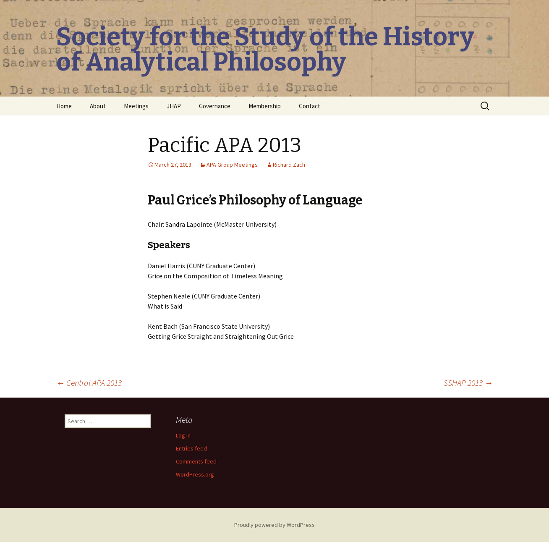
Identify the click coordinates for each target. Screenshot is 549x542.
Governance (214, 106)
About (98, 106)
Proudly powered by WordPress (274, 525)
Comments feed (196, 461)
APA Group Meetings (232, 164)
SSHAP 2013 (468, 382)
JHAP (174, 106)
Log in (183, 435)
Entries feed (191, 448)
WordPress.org (195, 474)
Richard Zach (289, 164)
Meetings (136, 106)
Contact (309, 106)
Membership (264, 106)
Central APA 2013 (89, 382)
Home (64, 106)
